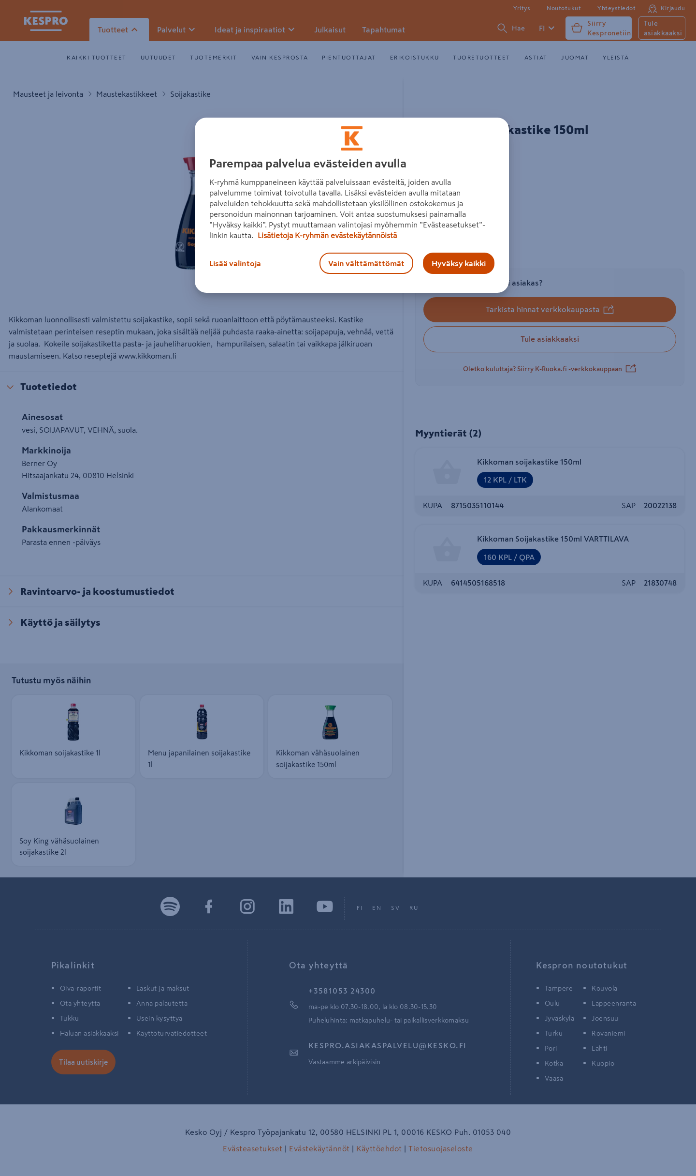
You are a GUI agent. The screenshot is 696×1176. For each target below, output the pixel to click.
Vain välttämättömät (366, 263)
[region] (352, 205)
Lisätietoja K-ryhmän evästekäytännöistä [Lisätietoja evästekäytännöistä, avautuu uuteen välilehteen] (326, 235)
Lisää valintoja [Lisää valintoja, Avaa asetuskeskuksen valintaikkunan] (235, 263)
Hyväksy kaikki (459, 263)
